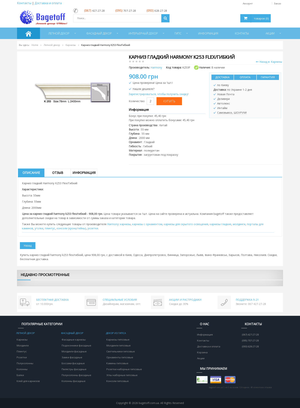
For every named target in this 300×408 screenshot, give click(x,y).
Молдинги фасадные (74, 351)
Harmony (113, 224)
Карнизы (22, 339)
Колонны (22, 369)
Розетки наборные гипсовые (124, 369)
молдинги (239, 224)
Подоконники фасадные (76, 345)
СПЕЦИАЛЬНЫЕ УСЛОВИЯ (120, 299)
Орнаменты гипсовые (119, 357)
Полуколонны (25, 363)
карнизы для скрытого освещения (186, 224)
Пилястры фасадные (74, 369)
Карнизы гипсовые (118, 339)
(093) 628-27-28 (250, 346)
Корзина (202, 352)
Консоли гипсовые (117, 381)
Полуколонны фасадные (76, 375)
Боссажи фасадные (73, 363)
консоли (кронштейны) (71, 228)
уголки (39, 228)
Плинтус (22, 351)
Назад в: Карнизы (269, 62)
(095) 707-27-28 (250, 340)
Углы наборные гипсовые (122, 375)
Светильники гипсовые (120, 351)
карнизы (125, 224)
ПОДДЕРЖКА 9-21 (247, 299)
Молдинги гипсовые (118, 345)
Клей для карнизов (28, 381)
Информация (84, 173)
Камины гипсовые (117, 363)
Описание (31, 173)
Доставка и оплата (48, 3)
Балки (20, 375)
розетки (93, 228)
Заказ (277, 3)
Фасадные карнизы (74, 339)
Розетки (22, 357)
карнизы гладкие (220, 224)
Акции (201, 358)
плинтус (50, 228)
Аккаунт (263, 3)
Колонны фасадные (74, 381)
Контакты (24, 3)
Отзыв (57, 173)
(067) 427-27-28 (250, 334)
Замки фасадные (72, 357)
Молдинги (23, 345)
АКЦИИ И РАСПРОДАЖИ (185, 299)
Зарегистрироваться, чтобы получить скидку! (158, 94)
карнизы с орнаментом (147, 224)
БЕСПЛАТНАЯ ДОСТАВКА (52, 299)
